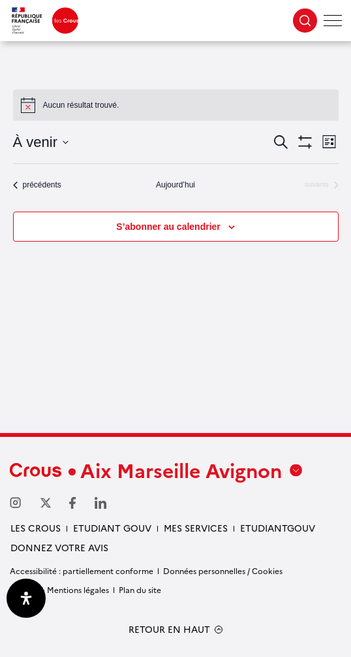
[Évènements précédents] (37, 185)
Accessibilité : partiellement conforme (81, 570)
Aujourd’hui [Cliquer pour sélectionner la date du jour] (175, 184)
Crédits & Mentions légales (59, 589)
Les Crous (35, 527)
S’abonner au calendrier (168, 226)
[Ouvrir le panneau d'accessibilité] (26, 598)
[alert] (176, 105)
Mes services (196, 527)
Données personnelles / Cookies (222, 570)
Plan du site (140, 589)
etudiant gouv (112, 527)
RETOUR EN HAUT (169, 629)
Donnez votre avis (59, 547)
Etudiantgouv (277, 527)
